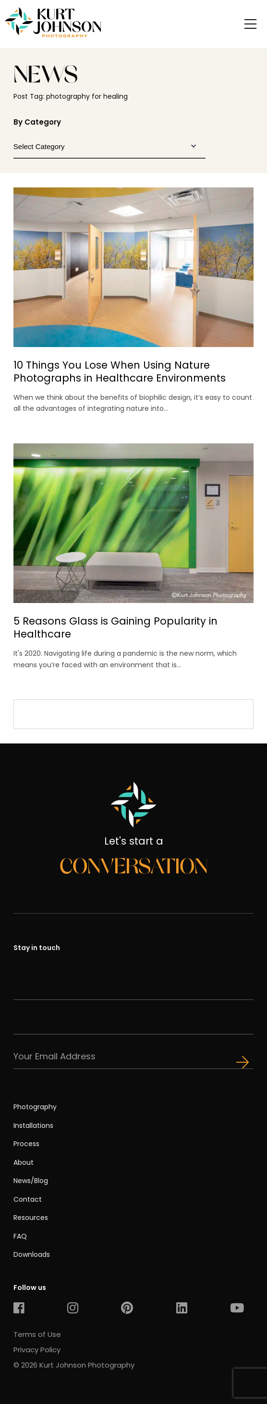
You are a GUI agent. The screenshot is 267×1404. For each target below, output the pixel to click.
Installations (33, 1125)
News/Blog (30, 1180)
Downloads (31, 1254)
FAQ (20, 1236)
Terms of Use (37, 1334)
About (23, 1162)
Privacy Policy (37, 1350)
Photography (35, 1107)
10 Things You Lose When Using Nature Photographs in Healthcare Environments (119, 371)
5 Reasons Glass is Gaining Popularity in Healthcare (115, 627)
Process (26, 1144)
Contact (27, 1199)
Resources (30, 1217)
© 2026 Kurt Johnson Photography (73, 1365)
